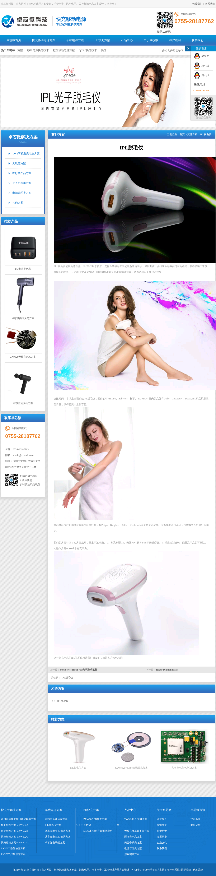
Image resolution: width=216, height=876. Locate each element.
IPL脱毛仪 (67, 677)
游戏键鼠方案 (131, 854)
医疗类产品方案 (21, 173)
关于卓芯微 (151, 40)
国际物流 (186, 869)
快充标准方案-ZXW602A (14, 825)
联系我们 (210, 3)
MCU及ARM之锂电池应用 (97, 830)
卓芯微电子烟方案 (55, 842)
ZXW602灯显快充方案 (13, 854)
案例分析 (196, 825)
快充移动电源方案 (43, 40)
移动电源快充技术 (39, 50)
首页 (182, 134)
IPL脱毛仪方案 (53, 825)
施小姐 (201, 65)
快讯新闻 (196, 819)
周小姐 (201, 75)
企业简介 (162, 819)
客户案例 (175, 40)
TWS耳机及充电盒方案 (26, 153)
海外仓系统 (173, 869)
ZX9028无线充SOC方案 (23, 341)
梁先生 (201, 56)
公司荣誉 (162, 825)
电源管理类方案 (21, 192)
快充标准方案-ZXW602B (14, 830)
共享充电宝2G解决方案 (58, 836)
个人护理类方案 (21, 183)
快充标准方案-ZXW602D (14, 842)
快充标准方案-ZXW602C (14, 836)
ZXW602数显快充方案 (13, 848)
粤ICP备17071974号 (142, 869)
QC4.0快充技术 (89, 50)
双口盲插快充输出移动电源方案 (18, 819)
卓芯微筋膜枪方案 (23, 383)
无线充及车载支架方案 (136, 830)
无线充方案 (19, 163)
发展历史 (162, 836)
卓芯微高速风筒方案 (23, 297)
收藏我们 (197, 3)
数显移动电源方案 (65, 50)
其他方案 (17, 202)
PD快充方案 (102, 40)
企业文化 (162, 842)
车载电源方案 (75, 40)
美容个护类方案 (133, 842)
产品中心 (127, 40)
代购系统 (198, 869)
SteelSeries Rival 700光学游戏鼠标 (78, 669)
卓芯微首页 (13, 40)
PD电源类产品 (23, 249)
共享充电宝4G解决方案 (58, 830)
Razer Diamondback (167, 669)
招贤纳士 (162, 830)
